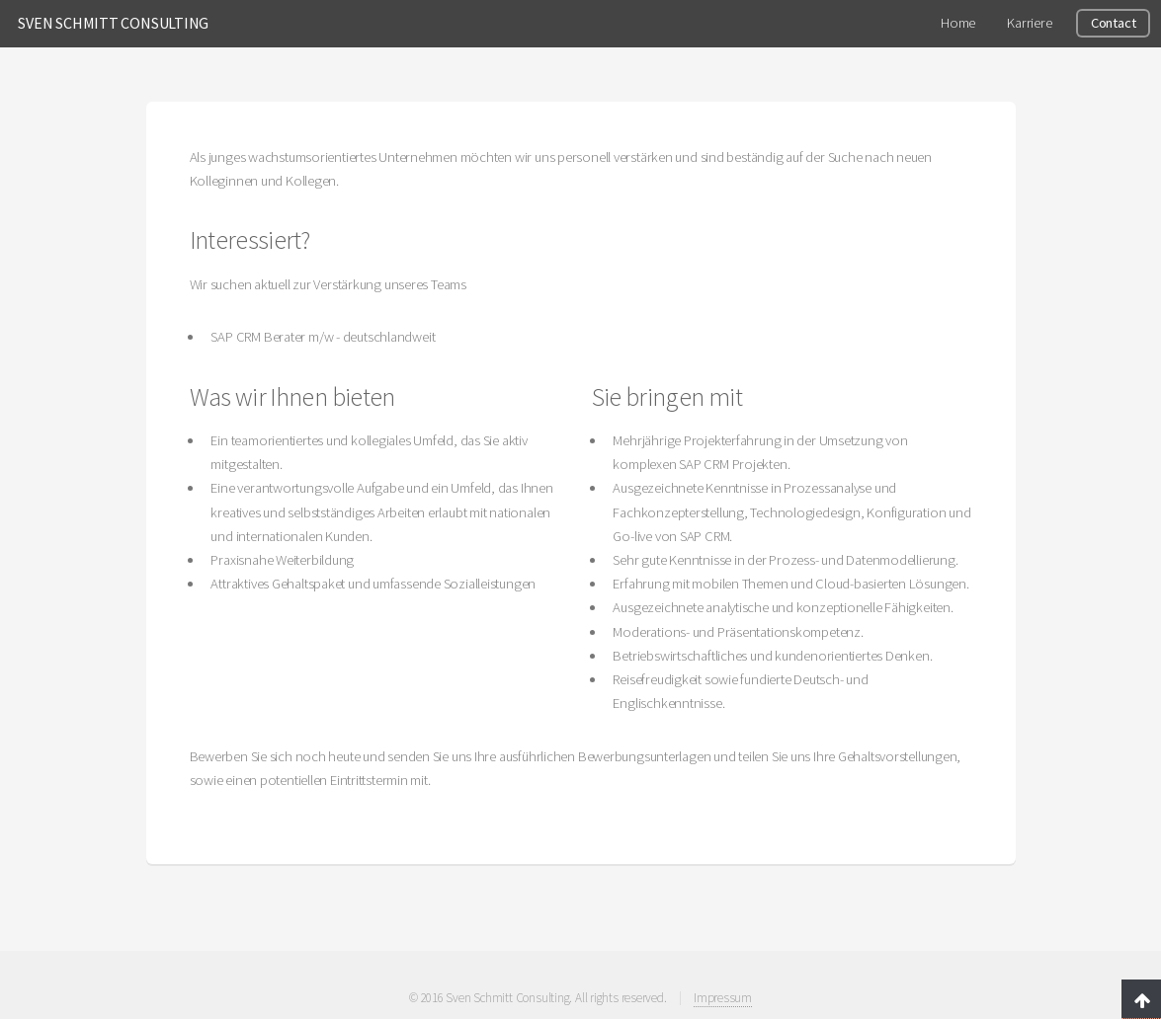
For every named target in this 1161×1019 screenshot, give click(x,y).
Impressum (723, 997)
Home (958, 23)
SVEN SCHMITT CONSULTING (113, 23)
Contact (1113, 23)
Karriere (1029, 23)
